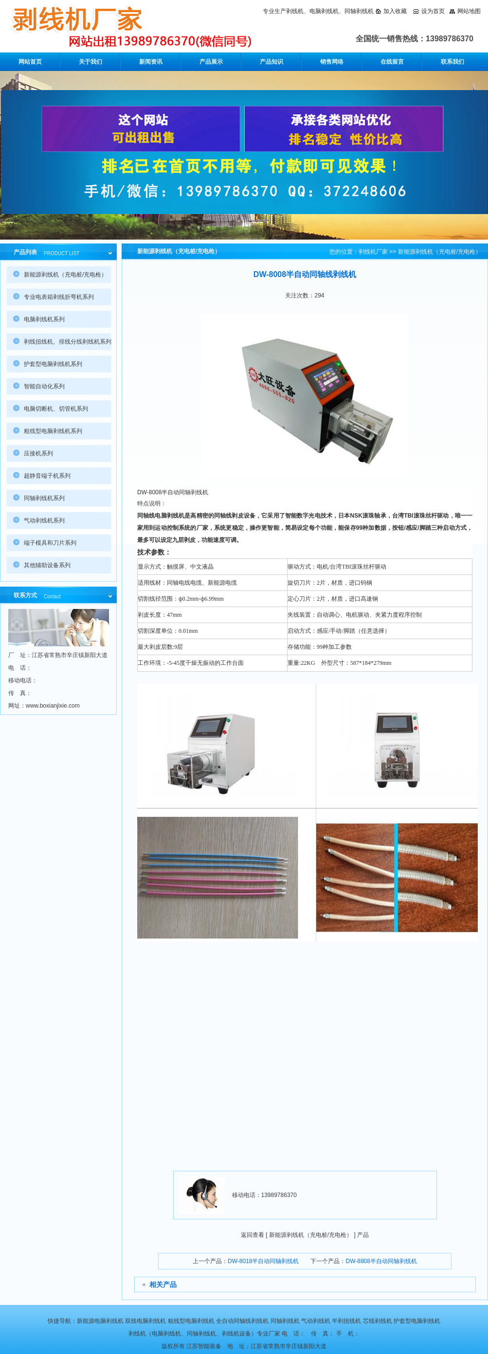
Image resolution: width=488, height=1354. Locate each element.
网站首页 (30, 61)
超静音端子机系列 (47, 475)
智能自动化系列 (44, 386)
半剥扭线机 (346, 1321)
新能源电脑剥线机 (100, 1321)
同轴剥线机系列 (44, 498)
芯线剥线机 (377, 1321)
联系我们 (452, 61)
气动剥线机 (315, 1321)
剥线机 (295, 11)
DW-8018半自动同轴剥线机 (263, 1261)
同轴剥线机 (359, 11)
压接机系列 (38, 453)
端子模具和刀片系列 (50, 542)
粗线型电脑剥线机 (191, 1321)
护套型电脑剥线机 (417, 1321)
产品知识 (271, 61)
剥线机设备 (236, 1333)
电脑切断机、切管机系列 (56, 408)
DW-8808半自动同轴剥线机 (380, 1261)
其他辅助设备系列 (47, 565)
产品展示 (211, 61)
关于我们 (90, 61)
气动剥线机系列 (44, 520)
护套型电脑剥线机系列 (53, 364)
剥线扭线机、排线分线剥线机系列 (67, 341)
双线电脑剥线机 (145, 1321)
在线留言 (392, 61)
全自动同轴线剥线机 (242, 1321)
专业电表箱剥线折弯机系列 (59, 297)
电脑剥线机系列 (44, 319)
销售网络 (331, 61)
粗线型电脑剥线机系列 (53, 431)
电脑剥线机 (324, 11)
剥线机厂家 (373, 251)
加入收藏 (395, 11)
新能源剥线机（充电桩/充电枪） (439, 251)
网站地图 (469, 11)
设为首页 (433, 11)
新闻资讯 (151, 61)
